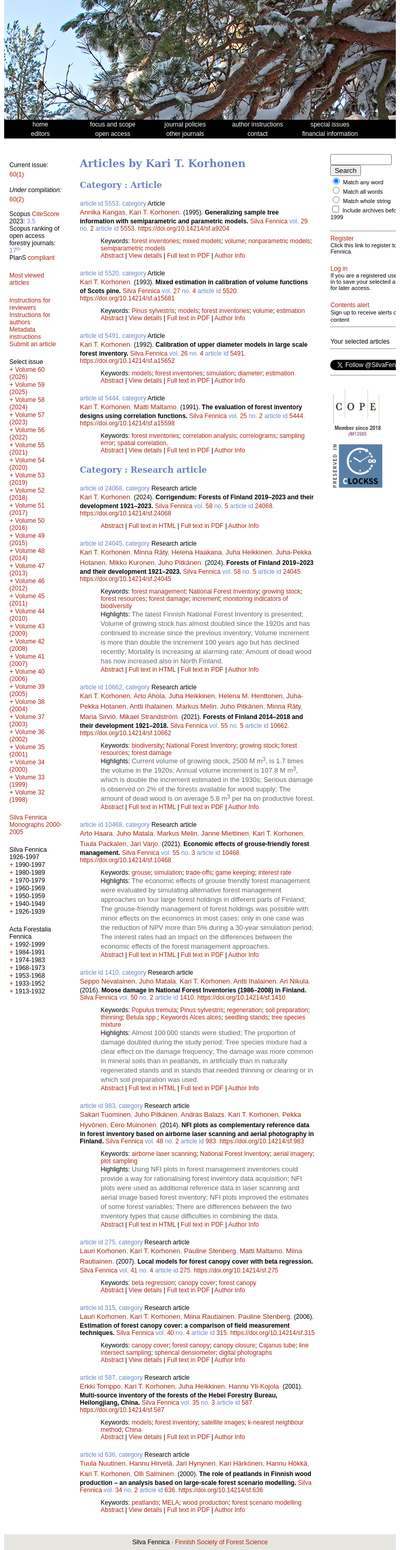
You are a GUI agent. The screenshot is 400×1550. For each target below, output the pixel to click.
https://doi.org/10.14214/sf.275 (236, 1270)
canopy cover (196, 1283)
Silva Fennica (269, 221)
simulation (220, 373)
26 (184, 353)
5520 (229, 291)
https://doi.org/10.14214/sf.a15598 (127, 423)
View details (146, 255)
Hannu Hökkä (286, 1463)
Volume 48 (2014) (27, 554)
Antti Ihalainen (151, 706)
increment (206, 598)
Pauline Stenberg (210, 1251)
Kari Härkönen (240, 1463)
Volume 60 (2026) (27, 373)
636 (170, 1490)
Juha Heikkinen (249, 552)
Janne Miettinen (225, 833)
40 (170, 1333)
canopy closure (234, 1345)
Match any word (363, 182)
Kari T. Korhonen (154, 212)
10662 (279, 725)
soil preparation (286, 1010)
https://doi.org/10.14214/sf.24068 (125, 513)
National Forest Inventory (224, 591)
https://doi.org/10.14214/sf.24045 (125, 579)
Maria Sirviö (98, 717)
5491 (237, 353)
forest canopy (237, 1283)
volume (234, 241)
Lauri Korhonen (103, 1251)
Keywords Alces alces (191, 1017)
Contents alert (349, 330)
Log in (338, 281)
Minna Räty (151, 552)
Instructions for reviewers (30, 304)
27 (176, 291)
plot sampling (119, 1161)
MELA (170, 1502)
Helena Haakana (196, 552)
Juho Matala (134, 833)
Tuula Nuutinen (103, 1463)
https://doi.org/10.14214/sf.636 (221, 1490)
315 (221, 1333)
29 (304, 221)
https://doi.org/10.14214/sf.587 (122, 1410)
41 (134, 1270)
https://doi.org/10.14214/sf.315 (272, 1333)
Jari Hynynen (196, 1463)
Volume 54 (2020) (27, 464)
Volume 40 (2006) (27, 675)
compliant (41, 257)
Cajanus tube (277, 1345)
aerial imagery (292, 1153)
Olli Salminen (154, 1474)
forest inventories (155, 241)
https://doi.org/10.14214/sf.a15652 (127, 360)
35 (195, 1402)
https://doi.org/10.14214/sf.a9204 (183, 228)
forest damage (169, 598)
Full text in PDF (188, 255)
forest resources (123, 598)
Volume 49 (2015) (27, 539)
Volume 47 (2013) (27, 569)
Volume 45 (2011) (27, 600)
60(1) (16, 174)
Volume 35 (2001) (27, 751)
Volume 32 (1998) (27, 796)
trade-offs (199, 872)
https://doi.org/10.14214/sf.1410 (241, 997)
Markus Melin (196, 706)
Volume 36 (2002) (27, 735)
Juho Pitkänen (179, 562)
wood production (206, 1502)
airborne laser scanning (164, 1153)
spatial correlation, (142, 443)
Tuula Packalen (103, 844)
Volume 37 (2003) (27, 720)
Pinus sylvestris (153, 310)
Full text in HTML (153, 526)
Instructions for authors (30, 318)
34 (118, 1490)
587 (247, 1402)
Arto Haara (96, 833)
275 (185, 1270)
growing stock (281, 591)
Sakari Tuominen (105, 1114)
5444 (296, 416)
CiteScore (45, 214)
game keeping (235, 872)
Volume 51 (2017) (27, 509)
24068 (263, 506)
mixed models (202, 241)
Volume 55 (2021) (27, 449)
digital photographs (245, 1352)
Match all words (363, 191)
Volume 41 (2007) (27, 660)
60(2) (16, 199)
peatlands (145, 1502)
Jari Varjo (144, 844)
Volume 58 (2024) (27, 403)
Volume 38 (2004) (27, 705)
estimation (291, 310)
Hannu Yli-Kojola (254, 1386)
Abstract (112, 255)
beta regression (153, 1283)
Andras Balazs (202, 1114)
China (133, 1429)
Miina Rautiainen (209, 1316)
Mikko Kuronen (132, 562)
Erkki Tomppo (100, 1386)
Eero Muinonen (133, 1125)
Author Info (230, 255)
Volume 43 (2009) (27, 630)
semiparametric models (133, 248)
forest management (158, 591)
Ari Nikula (294, 981)
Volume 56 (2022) (27, 433)
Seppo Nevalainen (107, 981)
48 (159, 1141)
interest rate (274, 872)
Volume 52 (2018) (27, 494)
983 (211, 1141)
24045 (292, 571)
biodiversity (147, 745)
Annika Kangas (102, 212)
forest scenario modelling (266, 1502)
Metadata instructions (25, 333)
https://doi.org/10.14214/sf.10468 (125, 860)
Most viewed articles (26, 279)
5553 (127, 228)
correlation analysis (209, 435)
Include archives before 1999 (357, 219)
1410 (187, 997)
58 (209, 506)
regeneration (244, 1010)
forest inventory (176, 1422)
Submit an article (32, 344)
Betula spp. (141, 1017)
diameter (250, 373)
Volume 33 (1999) (27, 781)
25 (243, 416)
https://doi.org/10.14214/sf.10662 (125, 733)
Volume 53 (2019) (27, 479)
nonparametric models (279, 241)
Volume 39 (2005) (27, 690)
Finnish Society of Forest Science (221, 1542)
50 (134, 997)
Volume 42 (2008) (27, 645)
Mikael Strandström (148, 717)
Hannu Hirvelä (150, 1463)
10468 (230, 852)
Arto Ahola (149, 696)
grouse (141, 872)
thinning (111, 1017)
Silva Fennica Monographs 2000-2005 (35, 825)
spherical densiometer (185, 1352)
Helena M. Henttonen (251, 696)
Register (342, 244)
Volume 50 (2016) (27, 524)
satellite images (223, 1422)
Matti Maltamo (155, 407)
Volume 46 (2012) (27, 584)
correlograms (258, 435)
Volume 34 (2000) (27, 766)
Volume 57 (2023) (27, 418)
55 (224, 725)
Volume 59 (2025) (27, 388)
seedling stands (246, 1017)
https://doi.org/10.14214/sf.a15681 (127, 298)
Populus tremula (154, 1010)
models (188, 310)
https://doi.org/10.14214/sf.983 (261, 1141)
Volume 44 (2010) (27, 615)
